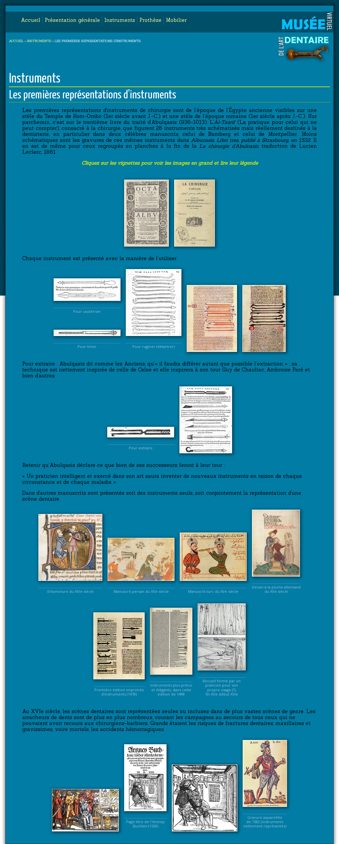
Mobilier (176, 20)
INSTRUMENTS (39, 41)
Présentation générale (72, 20)
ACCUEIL (16, 41)
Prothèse (150, 20)
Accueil (30, 20)
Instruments (119, 20)
